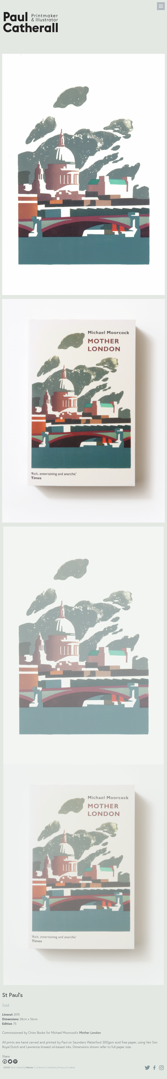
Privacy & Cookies (66, 1067)
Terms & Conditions (47, 1067)
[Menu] (161, 6)
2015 (17, 1014)
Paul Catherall (17, 1067)
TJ (35, 1067)
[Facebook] (5, 1061)
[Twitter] (10, 1061)
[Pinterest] (15, 1061)
